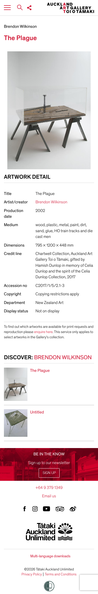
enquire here (43, 331)
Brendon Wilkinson (20, 26)
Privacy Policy (31, 574)
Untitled (37, 412)
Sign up (49, 472)
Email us (49, 496)
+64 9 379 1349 (48, 488)
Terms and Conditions (61, 574)
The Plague (40, 370)
